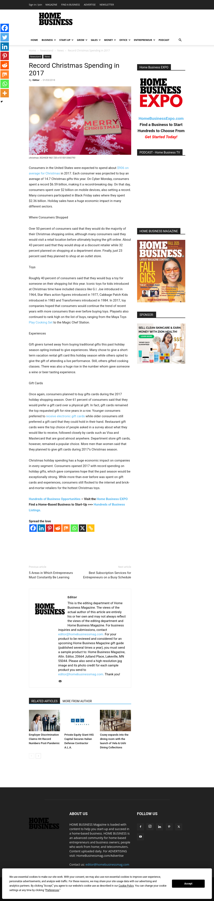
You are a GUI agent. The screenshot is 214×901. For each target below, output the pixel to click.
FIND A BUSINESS (70, 4)
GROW (82, 39)
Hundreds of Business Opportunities (54, 499)
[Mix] (66, 528)
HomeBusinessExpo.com (161, 118)
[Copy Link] (90, 528)
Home (32, 50)
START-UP (66, 39)
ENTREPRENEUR (144, 39)
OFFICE (125, 39)
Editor (36, 80)
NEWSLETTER (107, 4)
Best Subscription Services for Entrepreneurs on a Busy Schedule (107, 575)
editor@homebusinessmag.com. (81, 634)
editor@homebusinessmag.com (107, 864)
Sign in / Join (35, 4)
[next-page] (38, 756)
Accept (188, 883)
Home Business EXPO (112, 499)
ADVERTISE (90, 4)
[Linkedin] (41, 528)
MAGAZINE (51, 4)
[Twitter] (4, 37)
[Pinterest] (49, 528)
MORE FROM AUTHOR (77, 701)
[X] (82, 528)
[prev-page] (31, 756)
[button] (180, 40)
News (60, 50)
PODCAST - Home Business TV (160, 152)
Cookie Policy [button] (126, 885)
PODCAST (164, 39)
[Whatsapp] (74, 528)
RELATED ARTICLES (44, 701)
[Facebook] (33, 528)
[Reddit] (57, 528)
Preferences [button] (52, 890)
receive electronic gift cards (65, 416)
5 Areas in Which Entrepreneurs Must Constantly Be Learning (51, 575)
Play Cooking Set (41, 322)
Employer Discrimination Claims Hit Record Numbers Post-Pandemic (44, 739)
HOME (34, 39)
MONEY (110, 39)
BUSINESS (49, 39)
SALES (96, 39)
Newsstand (46, 50)
